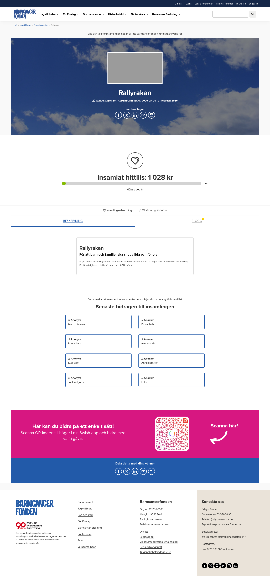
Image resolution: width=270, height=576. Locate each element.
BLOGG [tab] (198, 220)
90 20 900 (163, 524)
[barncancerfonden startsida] (24, 14)
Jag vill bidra (25, 25)
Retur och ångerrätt (151, 547)
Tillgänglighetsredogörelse (155, 552)
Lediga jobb (147, 536)
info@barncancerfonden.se (225, 524)
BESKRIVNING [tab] (73, 220)
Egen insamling (41, 25)
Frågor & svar (209, 509)
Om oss (144, 531)
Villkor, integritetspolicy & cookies (159, 541)
